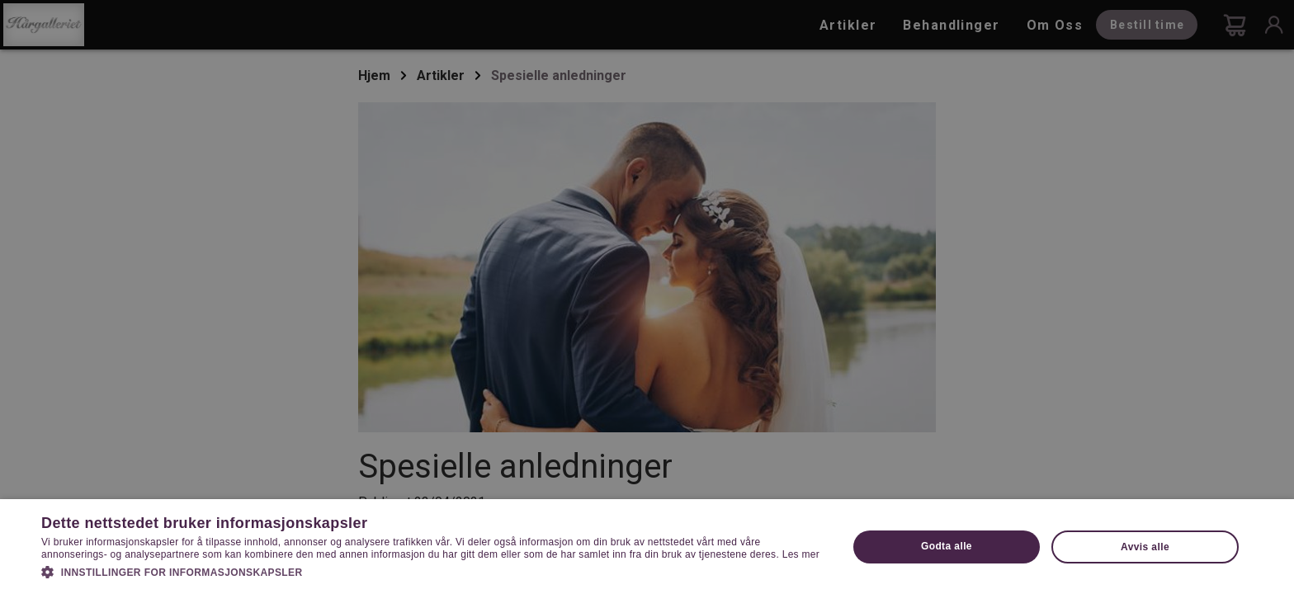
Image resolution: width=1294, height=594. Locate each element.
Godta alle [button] (946, 546)
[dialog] (647, 297)
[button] (432, 570)
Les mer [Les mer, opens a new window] (800, 554)
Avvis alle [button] (1145, 547)
